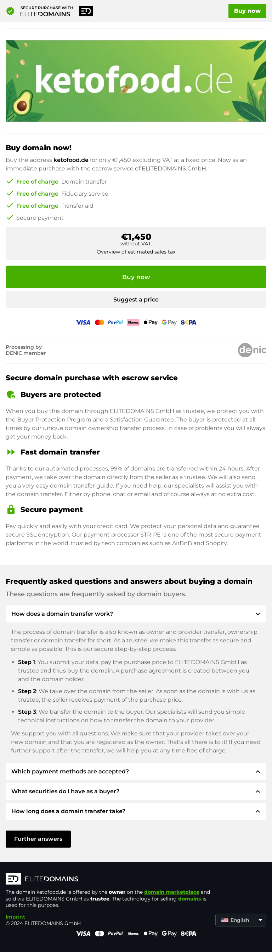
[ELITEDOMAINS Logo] (112, 879)
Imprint (15, 917)
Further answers (38, 839)
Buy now (247, 10)
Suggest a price (136, 299)
